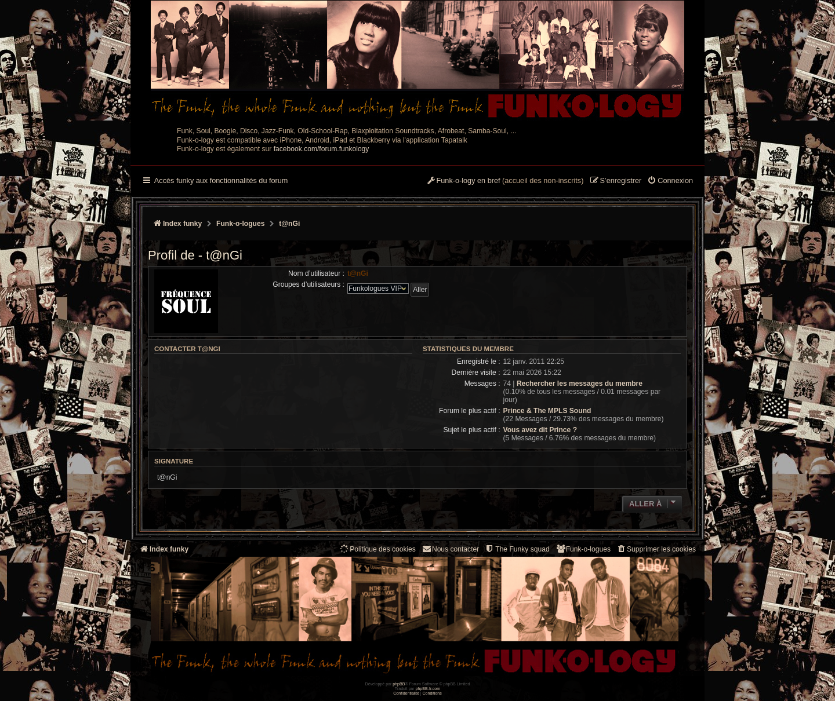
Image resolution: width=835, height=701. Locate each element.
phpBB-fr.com (428, 689)
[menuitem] (670, 181)
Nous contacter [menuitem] (450, 549)
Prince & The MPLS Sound (547, 411)
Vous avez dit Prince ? (540, 430)
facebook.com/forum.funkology (321, 149)
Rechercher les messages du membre (579, 383)
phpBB (399, 684)
